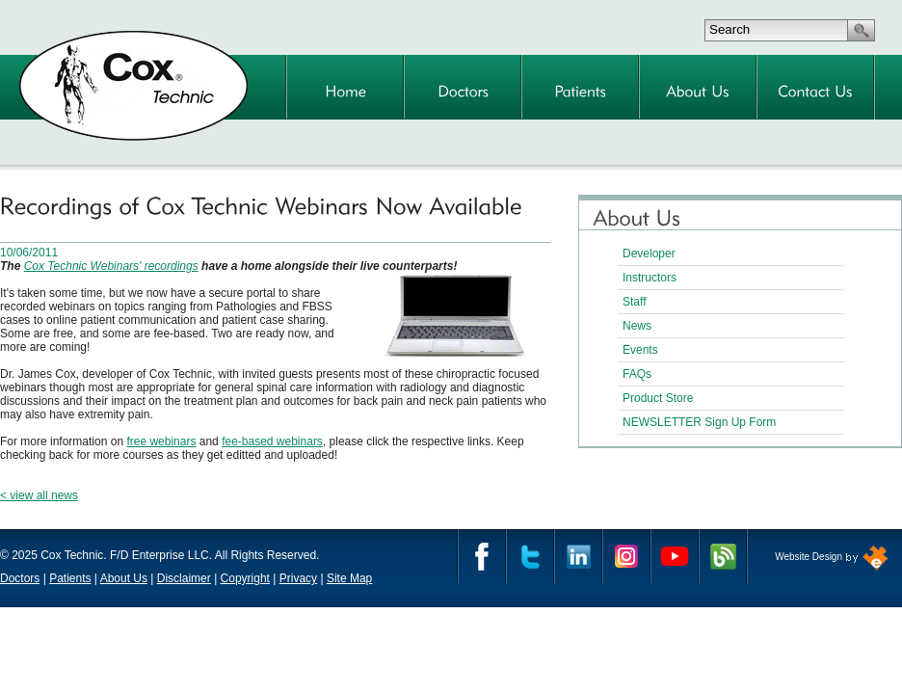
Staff (634, 301)
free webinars (161, 441)
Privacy (298, 578)
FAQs (637, 374)
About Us (123, 578)
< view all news (39, 495)
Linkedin (578, 556)
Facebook (482, 556)
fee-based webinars (272, 441)
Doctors (20, 578)
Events (640, 350)
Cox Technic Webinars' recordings (111, 266)
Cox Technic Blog (723, 556)
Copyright (245, 578)
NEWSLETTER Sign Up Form (699, 422)
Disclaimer (184, 578)
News (637, 326)
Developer (649, 253)
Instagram (626, 556)
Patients (70, 578)
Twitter (530, 556)
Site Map (349, 578)
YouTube (674, 556)
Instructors (649, 277)
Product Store (658, 398)
